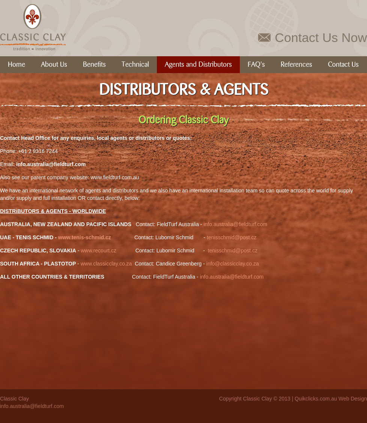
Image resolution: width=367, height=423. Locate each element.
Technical (135, 64)
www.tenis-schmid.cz (84, 237)
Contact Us (343, 64)
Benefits (94, 64)
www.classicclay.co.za (106, 264)
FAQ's (256, 64)
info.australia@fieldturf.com (235, 224)
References (296, 64)
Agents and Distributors (198, 64)
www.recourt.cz (98, 251)
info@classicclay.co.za (232, 264)
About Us (54, 64)
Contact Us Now (321, 37)
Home (16, 64)
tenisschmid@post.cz (231, 237)
